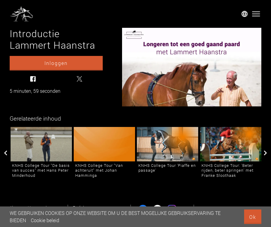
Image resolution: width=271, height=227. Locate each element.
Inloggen (56, 63)
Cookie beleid (45, 220)
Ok (252, 217)
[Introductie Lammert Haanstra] (191, 67)
